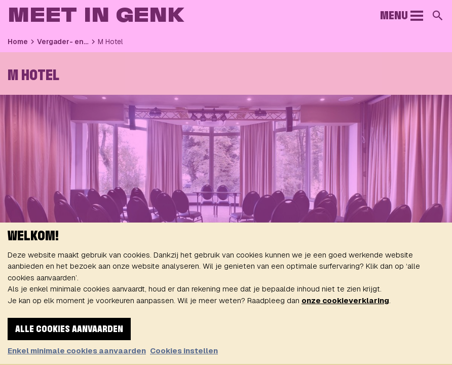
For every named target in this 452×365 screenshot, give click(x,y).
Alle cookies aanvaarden (69, 329)
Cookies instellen (184, 350)
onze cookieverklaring (345, 300)
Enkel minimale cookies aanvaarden (77, 350)
